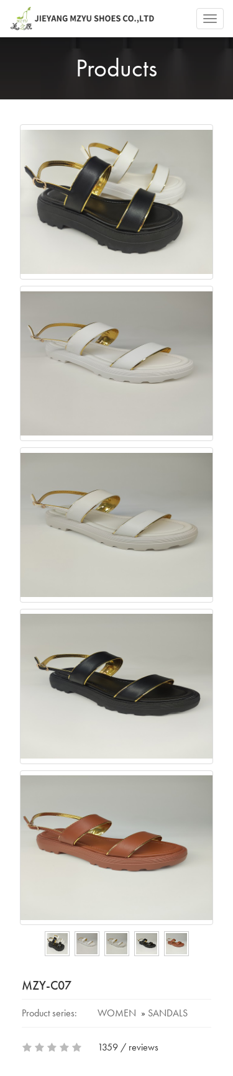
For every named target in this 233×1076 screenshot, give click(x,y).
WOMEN (117, 1012)
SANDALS (168, 1012)
